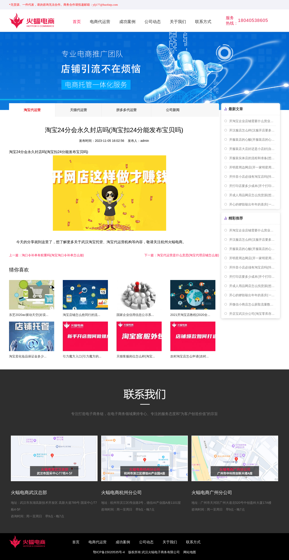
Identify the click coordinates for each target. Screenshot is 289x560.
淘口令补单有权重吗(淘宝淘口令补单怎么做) (46, 255)
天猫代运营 (78, 110)
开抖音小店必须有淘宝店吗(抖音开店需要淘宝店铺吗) (252, 176)
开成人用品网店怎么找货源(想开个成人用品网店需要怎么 (252, 195)
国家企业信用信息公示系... (135, 315)
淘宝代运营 (32, 110)
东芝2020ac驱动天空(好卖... (28, 315)
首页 (77, 21)
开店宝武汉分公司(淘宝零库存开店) (252, 313)
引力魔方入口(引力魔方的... (82, 356)
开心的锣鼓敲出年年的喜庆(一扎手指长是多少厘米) (252, 204)
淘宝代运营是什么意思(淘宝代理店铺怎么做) (181, 255)
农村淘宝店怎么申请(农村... (189, 356)
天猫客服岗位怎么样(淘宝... (136, 356)
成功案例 (127, 21)
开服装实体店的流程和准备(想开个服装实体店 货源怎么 (252, 158)
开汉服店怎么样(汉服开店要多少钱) (252, 130)
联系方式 (203, 21)
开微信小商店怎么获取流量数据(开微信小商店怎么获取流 (252, 304)
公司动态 (152, 21)
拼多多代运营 (127, 110)
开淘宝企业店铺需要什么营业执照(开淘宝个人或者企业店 (252, 121)
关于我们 (178, 21)
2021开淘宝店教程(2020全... (190, 315)
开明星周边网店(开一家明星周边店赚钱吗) (252, 167)
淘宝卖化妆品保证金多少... (28, 356)
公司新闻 (173, 110)
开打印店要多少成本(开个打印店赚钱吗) (252, 186)
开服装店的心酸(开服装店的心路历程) (252, 139)
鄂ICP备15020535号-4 (109, 552)
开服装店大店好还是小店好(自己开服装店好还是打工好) (252, 149)
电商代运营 (100, 21)
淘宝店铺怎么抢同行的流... (81, 315)
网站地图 (189, 552)
